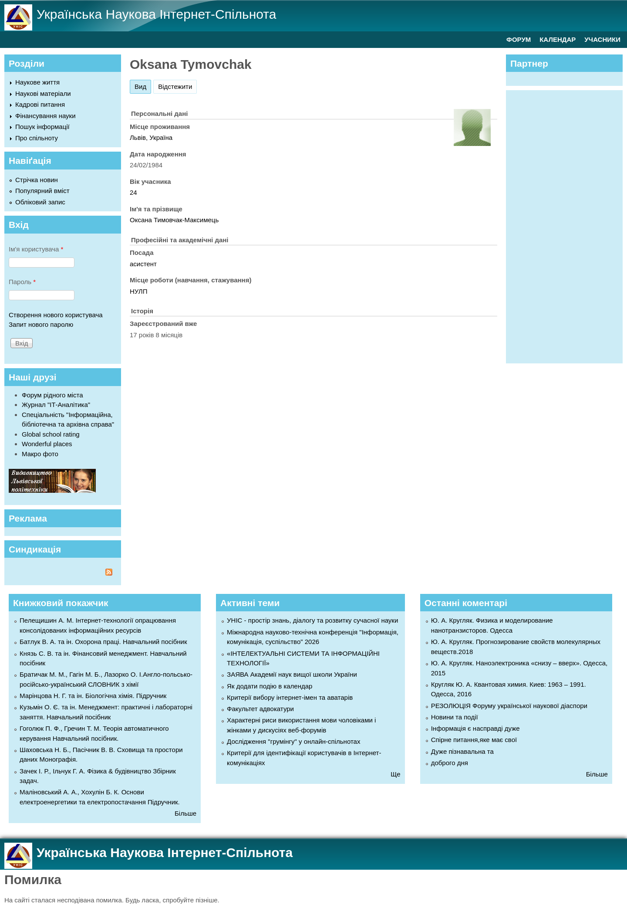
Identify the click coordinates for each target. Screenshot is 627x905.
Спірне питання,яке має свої (474, 739)
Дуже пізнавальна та (462, 751)
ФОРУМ (518, 39)
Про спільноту (36, 138)
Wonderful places (47, 443)
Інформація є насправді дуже (475, 728)
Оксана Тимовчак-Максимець (174, 220)
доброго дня (449, 762)
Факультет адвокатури (260, 708)
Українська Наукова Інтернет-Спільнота (156, 14)
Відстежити (175, 86)
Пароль (22, 281)
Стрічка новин (36, 179)
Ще (395, 774)
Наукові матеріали (43, 93)
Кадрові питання (40, 104)
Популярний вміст (42, 190)
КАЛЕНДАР (557, 39)
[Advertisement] (568, 225)
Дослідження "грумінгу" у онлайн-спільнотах (293, 741)
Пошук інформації (42, 126)
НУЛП (139, 291)
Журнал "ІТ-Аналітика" (56, 404)
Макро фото (40, 454)
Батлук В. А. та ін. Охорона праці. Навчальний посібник (103, 641)
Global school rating (51, 434)
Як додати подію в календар (269, 686)
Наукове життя (37, 82)
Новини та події (454, 717)
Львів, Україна (151, 137)
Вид (143, 85)
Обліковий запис (40, 202)
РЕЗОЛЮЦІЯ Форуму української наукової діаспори (509, 705)
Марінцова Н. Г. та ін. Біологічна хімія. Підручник (93, 695)
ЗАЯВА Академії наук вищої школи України (292, 674)
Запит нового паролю (41, 324)
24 (133, 192)
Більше (185, 813)
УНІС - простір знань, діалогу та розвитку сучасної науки (312, 620)
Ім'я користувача (36, 249)
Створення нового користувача (56, 315)
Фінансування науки (45, 115)
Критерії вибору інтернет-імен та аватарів (290, 697)
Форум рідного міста (52, 395)
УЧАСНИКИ (602, 39)
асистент (143, 264)
